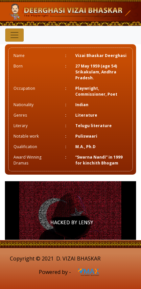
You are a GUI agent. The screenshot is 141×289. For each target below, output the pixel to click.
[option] (70, 210)
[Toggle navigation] (14, 35)
